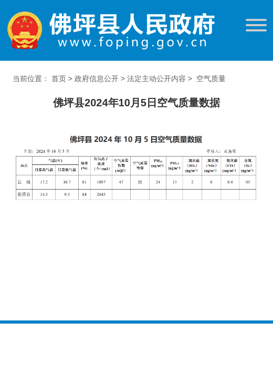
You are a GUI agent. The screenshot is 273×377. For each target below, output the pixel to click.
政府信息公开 (97, 78)
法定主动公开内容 (156, 78)
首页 (58, 78)
